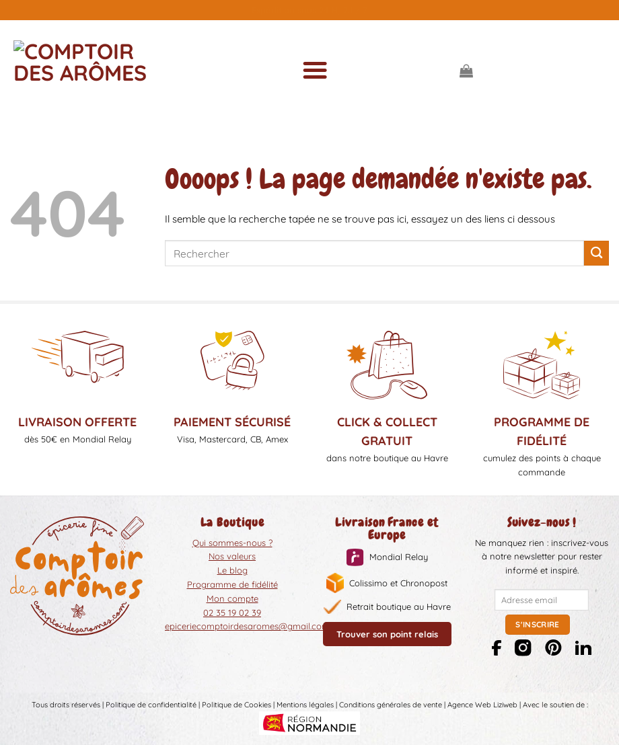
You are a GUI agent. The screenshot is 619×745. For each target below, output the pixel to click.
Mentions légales (305, 704)
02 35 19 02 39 (232, 612)
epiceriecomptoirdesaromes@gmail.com (247, 626)
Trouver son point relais (387, 634)
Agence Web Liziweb (482, 704)
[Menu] (314, 70)
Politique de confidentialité (151, 704)
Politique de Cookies (236, 704)
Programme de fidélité (232, 584)
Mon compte (232, 598)
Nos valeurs (232, 556)
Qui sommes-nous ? (232, 542)
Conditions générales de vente (390, 704)
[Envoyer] (596, 253)
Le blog (232, 570)
